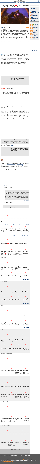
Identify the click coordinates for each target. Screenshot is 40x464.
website (12, 145)
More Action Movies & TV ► (25, 423)
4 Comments (15, 184)
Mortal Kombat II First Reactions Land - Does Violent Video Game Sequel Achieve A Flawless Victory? (34, 16)
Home (1, 455)
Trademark (24, 455)
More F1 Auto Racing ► (26, 399)
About (7, 455)
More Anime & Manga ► (26, 303)
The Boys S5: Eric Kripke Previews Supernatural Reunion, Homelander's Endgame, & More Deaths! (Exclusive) (34, 19)
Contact (26, 455)
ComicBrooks (3, 27)
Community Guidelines (21, 165)
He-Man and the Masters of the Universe (25, 235)
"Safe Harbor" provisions (20, 164)
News (14, 2)
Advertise (29, 455)
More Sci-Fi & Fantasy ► (26, 279)
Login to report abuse (26, 188)
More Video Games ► (26, 327)
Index (3, 455)
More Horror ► (27, 351)
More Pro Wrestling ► (26, 447)
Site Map (5, 455)
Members (25, 2)
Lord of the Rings (20, 247)
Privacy (19, 455)
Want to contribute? (15, 180)
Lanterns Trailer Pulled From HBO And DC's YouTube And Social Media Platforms (34, 11)
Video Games (27, 212)
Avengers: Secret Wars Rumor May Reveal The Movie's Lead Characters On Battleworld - (35, 13)
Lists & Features (21, 2)
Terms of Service (16, 165)
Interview (28, 27)
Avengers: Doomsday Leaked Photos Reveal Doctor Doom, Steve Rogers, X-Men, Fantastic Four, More (34, 8)
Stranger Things (13, 247)
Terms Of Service (10, 455)
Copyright (21, 455)
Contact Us (2, 462)
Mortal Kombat (13, 212)
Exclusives (17, 2)
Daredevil (14, 235)
